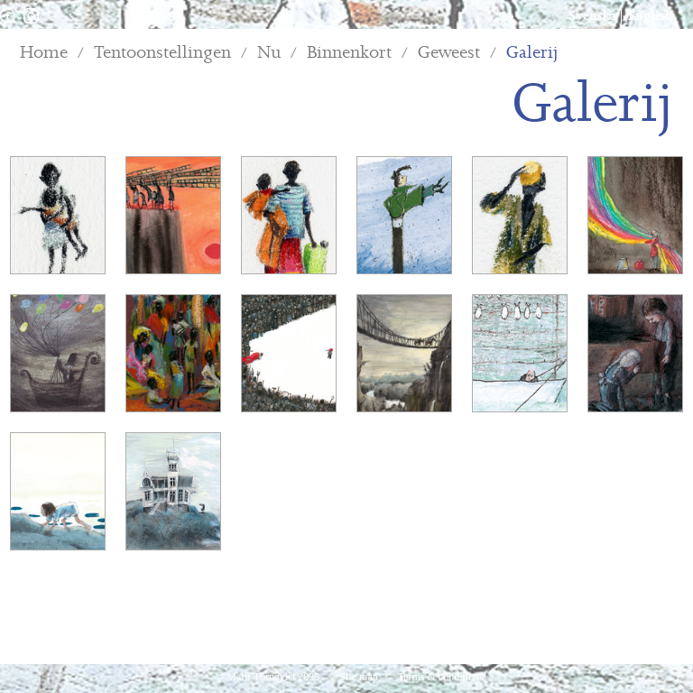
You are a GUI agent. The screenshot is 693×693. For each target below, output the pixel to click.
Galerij (532, 52)
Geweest (449, 52)
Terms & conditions (441, 676)
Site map (359, 676)
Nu (269, 52)
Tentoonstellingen (162, 52)
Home (44, 52)
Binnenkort (349, 52)
